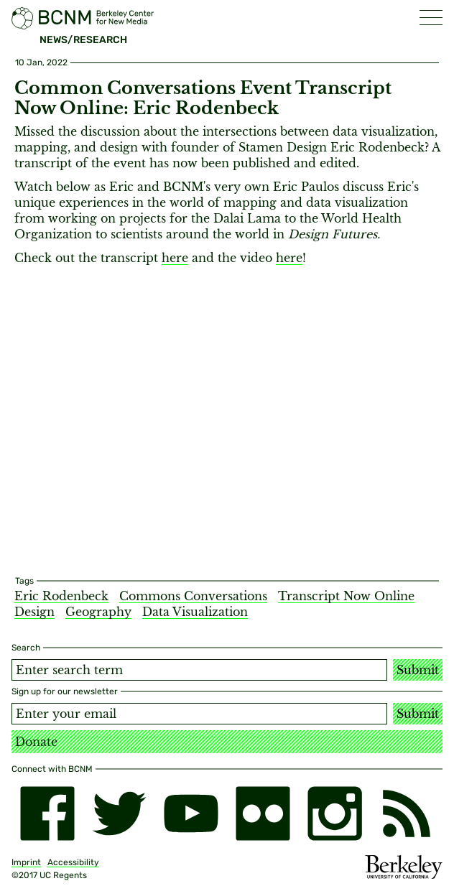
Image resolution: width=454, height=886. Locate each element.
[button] (431, 17)
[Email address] (199, 713)
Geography (98, 612)
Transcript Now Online (346, 596)
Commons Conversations (193, 596)
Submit (418, 670)
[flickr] (263, 813)
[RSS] (407, 813)
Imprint (26, 862)
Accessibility (73, 862)
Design (34, 612)
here (175, 258)
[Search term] (199, 670)
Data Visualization (195, 612)
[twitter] (119, 813)
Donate (36, 742)
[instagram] (335, 813)
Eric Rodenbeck (61, 596)
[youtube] (191, 813)
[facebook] (47, 813)
